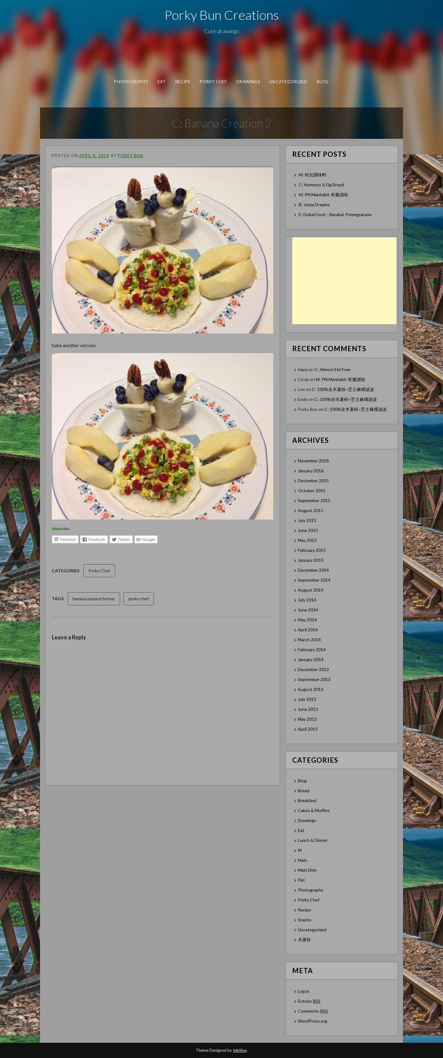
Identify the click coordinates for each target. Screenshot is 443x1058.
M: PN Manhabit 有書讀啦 (323, 194)
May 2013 (307, 719)
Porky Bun (130, 155)
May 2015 (307, 540)
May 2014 (307, 619)
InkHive (240, 1050)
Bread (303, 790)
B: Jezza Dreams (315, 204)
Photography (131, 81)
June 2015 (308, 530)
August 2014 (310, 590)
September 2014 (314, 580)
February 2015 (312, 550)
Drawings (248, 81)
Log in (303, 991)
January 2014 (311, 659)
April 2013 (308, 729)
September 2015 (314, 500)
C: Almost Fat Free (333, 369)
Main (302, 860)
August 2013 (310, 689)
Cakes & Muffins (314, 810)
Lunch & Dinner (313, 840)
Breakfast (307, 800)
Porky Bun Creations (221, 15)
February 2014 (312, 649)
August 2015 (310, 510)
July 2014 (307, 599)
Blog (323, 81)
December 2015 (313, 480)
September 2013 (314, 679)
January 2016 (311, 470)
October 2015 (311, 490)
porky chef (138, 598)
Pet (301, 880)
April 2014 (308, 629)
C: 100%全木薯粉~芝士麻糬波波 (343, 389)
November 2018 (313, 460)
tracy (303, 369)
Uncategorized (288, 81)
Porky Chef (213, 81)
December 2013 (313, 669)
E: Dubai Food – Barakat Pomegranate (336, 214)
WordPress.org (312, 1021)
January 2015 (311, 560)
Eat (162, 81)
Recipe (182, 81)
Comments (313, 1011)
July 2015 (307, 520)
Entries (309, 1001)
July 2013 (307, 699)
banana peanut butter (94, 598)
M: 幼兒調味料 (312, 174)
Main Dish (307, 870)
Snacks (304, 919)
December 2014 (313, 570)
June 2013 (308, 709)
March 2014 (309, 639)
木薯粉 (304, 939)
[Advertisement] (344, 280)
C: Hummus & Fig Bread (322, 184)
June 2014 (308, 609)
